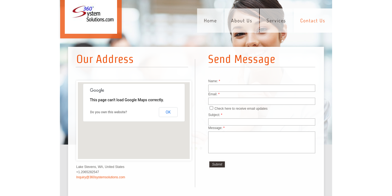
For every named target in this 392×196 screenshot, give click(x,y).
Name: (214, 81)
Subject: (215, 115)
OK (168, 112)
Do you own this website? (108, 112)
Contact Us (312, 20)
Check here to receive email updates (239, 108)
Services (276, 20)
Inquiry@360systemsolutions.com (100, 177)
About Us (241, 20)
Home (210, 20)
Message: (216, 128)
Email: (213, 94)
